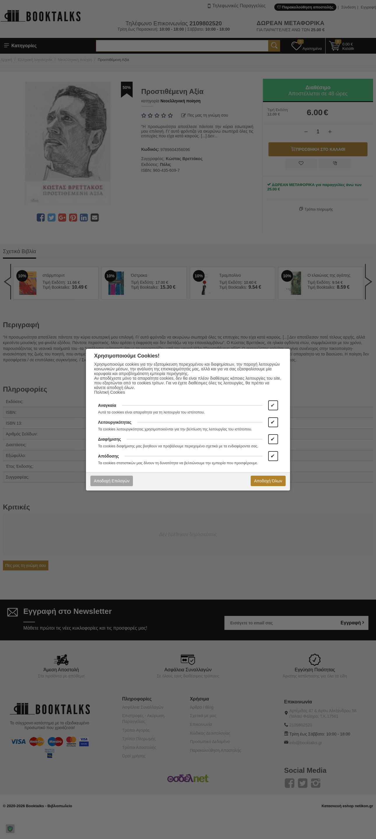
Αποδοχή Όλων (268, 481)
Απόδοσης (108, 456)
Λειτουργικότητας (114, 422)
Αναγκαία (107, 405)
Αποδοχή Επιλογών (111, 481)
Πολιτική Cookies (109, 392)
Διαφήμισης (109, 439)
